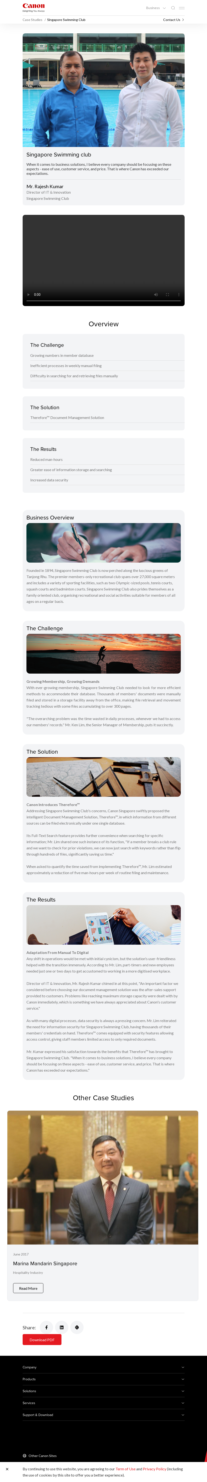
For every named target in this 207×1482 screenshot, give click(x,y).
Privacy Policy (154, 1469)
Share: (29, 1327)
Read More (28, 1288)
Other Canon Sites (43, 1456)
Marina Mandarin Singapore (45, 1263)
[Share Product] (77, 1327)
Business (153, 8)
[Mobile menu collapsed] (182, 8)
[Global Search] (173, 8)
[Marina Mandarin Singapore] (102, 1206)
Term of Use (126, 1469)
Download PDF (42, 1339)
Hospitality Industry (28, 1272)
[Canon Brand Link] (34, 7)
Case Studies (33, 20)
